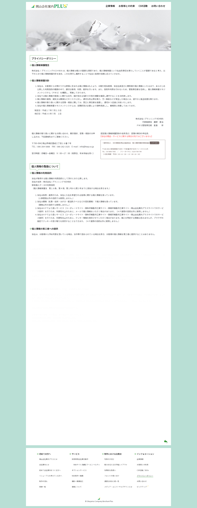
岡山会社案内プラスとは (48, 459)
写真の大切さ (109, 459)
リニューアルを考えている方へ (50, 475)
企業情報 (110, 6)
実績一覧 (42, 486)
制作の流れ (43, 481)
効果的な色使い (110, 470)
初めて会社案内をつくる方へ (50, 470)
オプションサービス (79, 470)
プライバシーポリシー (145, 475)
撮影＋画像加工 (77, 481)
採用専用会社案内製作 (80, 459)
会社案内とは (44, 464)
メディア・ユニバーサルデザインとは (118, 486)
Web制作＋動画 (77, 475)
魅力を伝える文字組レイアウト (115, 464)
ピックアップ (142, 486)
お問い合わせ (158, 6)
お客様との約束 (127, 6)
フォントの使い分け (111, 475)
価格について (77, 486)
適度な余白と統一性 (111, 481)
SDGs (147, 470)
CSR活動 (143, 6)
